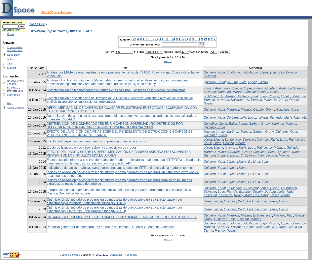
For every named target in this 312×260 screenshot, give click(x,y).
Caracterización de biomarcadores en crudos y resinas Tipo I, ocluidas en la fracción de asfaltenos (116, 90)
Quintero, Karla (214, 72)
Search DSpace (12, 22)
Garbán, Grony (263, 109)
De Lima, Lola (237, 82)
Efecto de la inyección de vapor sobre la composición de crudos (92, 147)
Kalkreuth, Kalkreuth (218, 195)
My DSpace (14, 88)
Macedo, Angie (214, 131)
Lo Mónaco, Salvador (240, 139)
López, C (236, 155)
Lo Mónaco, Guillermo (242, 72)
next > (168, 61)
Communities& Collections (14, 49)
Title (9, 63)
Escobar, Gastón (268, 92)
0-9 (134, 39)
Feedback (131, 254)
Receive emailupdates (15, 82)
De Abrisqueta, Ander (279, 191)
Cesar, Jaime (213, 201)
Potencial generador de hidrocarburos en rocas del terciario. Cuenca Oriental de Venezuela (111, 227)
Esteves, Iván (254, 155)
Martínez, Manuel (239, 109)
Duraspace (116, 254)
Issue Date (13, 54)
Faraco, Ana (212, 88)
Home (10, 34)
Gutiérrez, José (224, 219)
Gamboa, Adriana (216, 155)
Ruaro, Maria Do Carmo (251, 195)
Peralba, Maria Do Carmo (269, 99)
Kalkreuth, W (240, 99)
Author (11, 59)
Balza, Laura (238, 123)
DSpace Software (69, 254)
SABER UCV (37, 24)
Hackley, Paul (283, 215)
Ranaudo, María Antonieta (236, 92)
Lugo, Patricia (232, 88)
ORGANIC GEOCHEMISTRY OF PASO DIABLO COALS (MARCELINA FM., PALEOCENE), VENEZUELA (122, 217)
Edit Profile (13, 94)
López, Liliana (269, 72)
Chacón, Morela (234, 143)
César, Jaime (213, 209)
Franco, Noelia (280, 195)
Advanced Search (11, 30)
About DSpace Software (56, 12)
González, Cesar (288, 109)
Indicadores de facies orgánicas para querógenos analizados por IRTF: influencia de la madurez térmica (120, 167)
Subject (11, 67)
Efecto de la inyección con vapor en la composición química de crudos (96, 141)
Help (9, 103)
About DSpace (15, 107)
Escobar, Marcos (277, 155)
